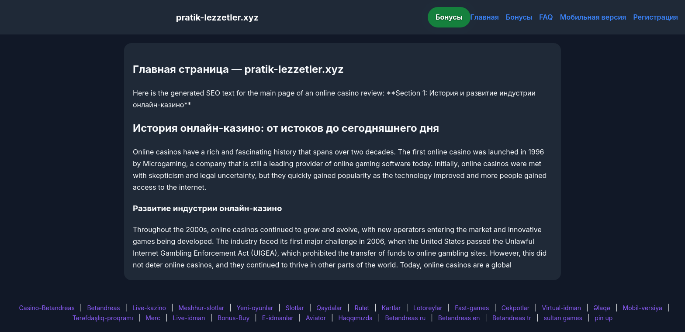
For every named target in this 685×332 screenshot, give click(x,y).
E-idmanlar (278, 318)
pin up (603, 318)
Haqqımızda (356, 318)
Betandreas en (459, 318)
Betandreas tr (511, 318)
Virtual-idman (561, 307)
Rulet (362, 307)
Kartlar (391, 307)
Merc (152, 318)
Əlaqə (602, 307)
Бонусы (449, 17)
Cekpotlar (515, 307)
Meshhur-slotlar (201, 307)
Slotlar (295, 307)
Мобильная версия (593, 17)
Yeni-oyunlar (255, 307)
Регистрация (655, 17)
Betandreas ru (405, 318)
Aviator (316, 318)
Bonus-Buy (233, 318)
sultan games (563, 318)
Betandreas (103, 307)
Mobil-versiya (642, 307)
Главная (485, 17)
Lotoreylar (428, 307)
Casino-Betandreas (47, 307)
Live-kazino (149, 307)
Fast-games (472, 307)
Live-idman (189, 318)
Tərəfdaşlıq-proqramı (103, 318)
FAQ (546, 17)
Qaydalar (329, 307)
